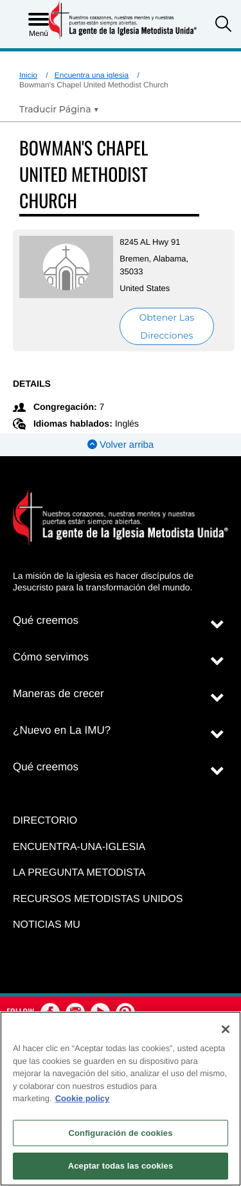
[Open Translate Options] (59, 109)
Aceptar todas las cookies (121, 1166)
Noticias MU (46, 924)
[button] (223, 25)
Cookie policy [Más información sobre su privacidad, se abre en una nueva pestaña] (82, 1098)
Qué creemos (45, 620)
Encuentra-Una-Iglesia (79, 847)
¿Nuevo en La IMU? (62, 730)
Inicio (28, 75)
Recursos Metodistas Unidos (98, 899)
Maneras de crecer (58, 693)
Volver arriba (120, 444)
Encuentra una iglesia (92, 75)
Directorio (45, 820)
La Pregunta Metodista (79, 872)
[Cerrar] (225, 1029)
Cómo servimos (51, 657)
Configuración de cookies (120, 1133)
